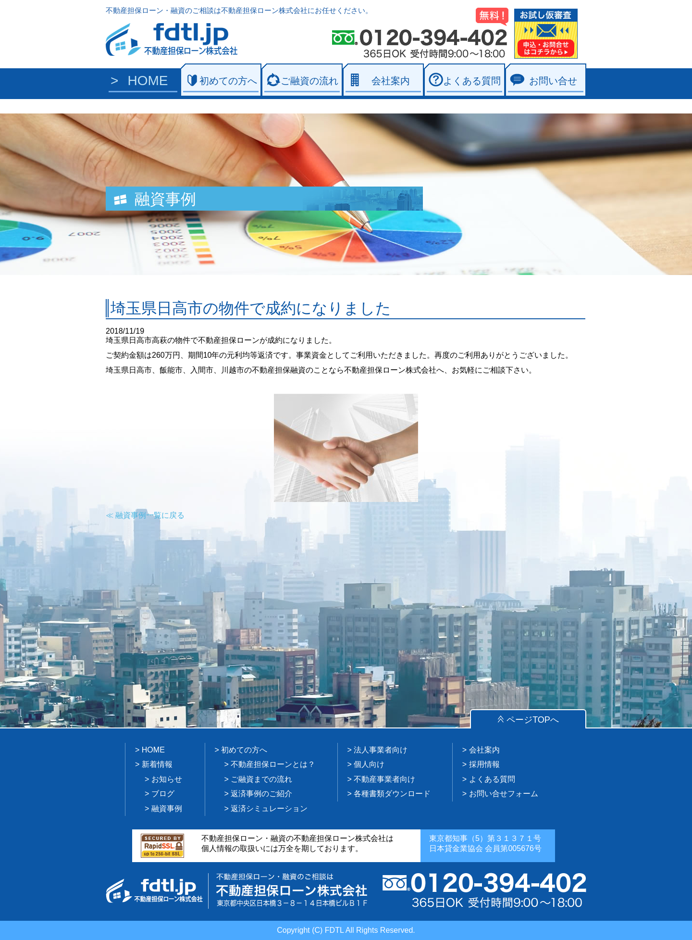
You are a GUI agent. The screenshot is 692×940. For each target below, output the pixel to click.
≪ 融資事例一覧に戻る (145, 515)
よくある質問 (472, 80)
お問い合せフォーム (503, 794)
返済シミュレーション (269, 808)
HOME (148, 80)
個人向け (369, 764)
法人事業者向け (381, 750)
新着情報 (157, 764)
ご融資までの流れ (261, 779)
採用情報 (484, 764)
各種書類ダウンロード (392, 794)
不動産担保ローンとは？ (273, 764)
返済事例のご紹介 (261, 794)
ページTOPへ (533, 720)
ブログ (162, 794)
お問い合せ (553, 80)
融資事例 (166, 808)
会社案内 (390, 80)
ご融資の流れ (309, 80)
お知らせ (166, 779)
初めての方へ (228, 80)
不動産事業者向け (384, 779)
